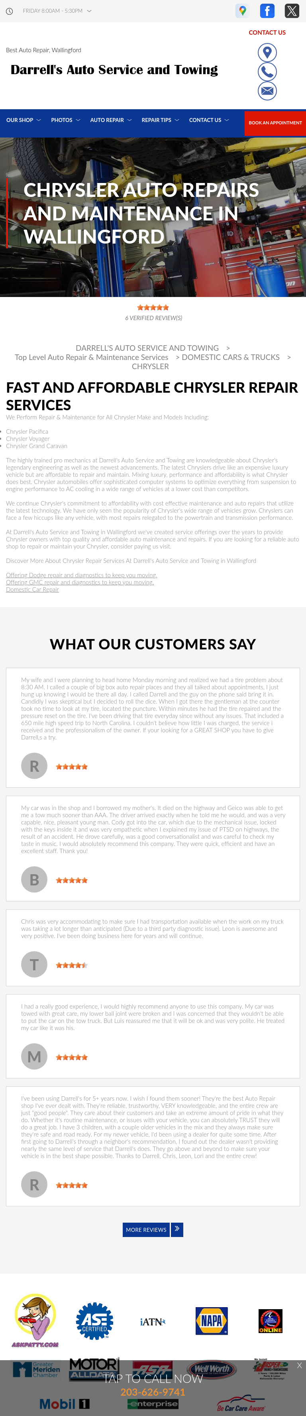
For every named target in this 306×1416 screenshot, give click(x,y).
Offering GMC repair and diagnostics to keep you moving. (80, 582)
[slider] (72, 766)
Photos (61, 120)
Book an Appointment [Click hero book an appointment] (275, 122)
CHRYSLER (150, 366)
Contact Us (205, 120)
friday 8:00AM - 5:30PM (53, 11)
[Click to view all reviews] (153, 1235)
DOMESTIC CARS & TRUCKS (231, 357)
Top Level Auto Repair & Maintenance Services (92, 357)
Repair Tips (156, 120)
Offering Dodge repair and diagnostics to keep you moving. (81, 574)
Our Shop (19, 120)
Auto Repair (107, 120)
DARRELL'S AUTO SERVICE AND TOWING (147, 348)
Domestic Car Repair (32, 589)
